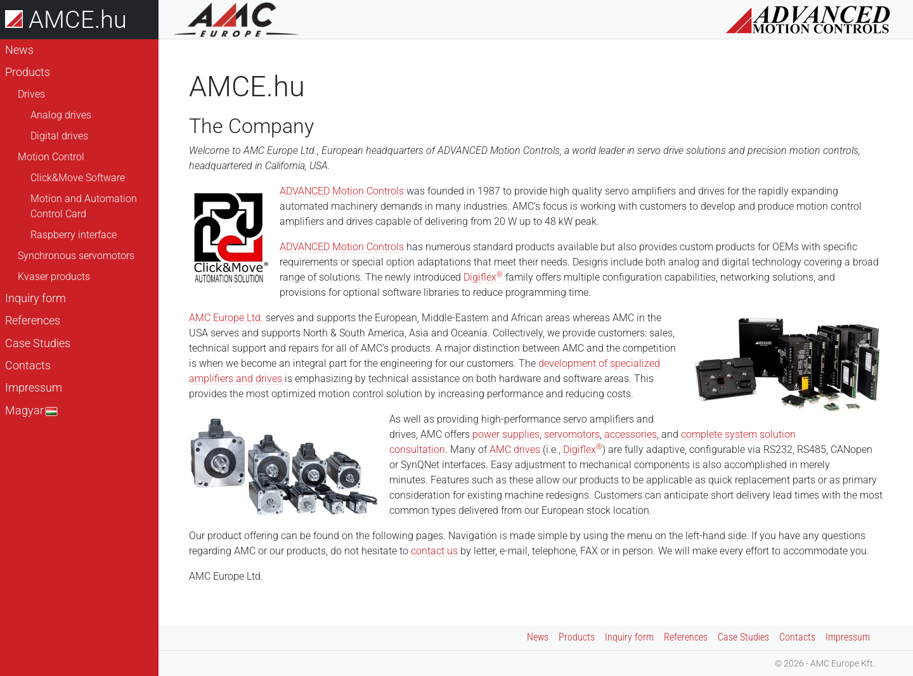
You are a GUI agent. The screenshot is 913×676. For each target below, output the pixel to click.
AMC (501, 449)
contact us (434, 551)
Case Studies (37, 343)
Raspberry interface (73, 235)
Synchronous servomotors (76, 256)
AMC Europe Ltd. (226, 318)
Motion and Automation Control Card (83, 206)
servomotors (572, 434)
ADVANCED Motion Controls (342, 191)
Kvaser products (54, 277)
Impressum (33, 387)
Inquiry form (35, 298)
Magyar (30, 410)
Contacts (28, 365)
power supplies (506, 434)
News (19, 50)
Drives (31, 94)
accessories (630, 434)
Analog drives (60, 115)
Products (27, 72)
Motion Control (51, 157)
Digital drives (59, 136)
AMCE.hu (66, 19)
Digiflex (483, 277)
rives (529, 449)
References (32, 320)
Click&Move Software (77, 178)
